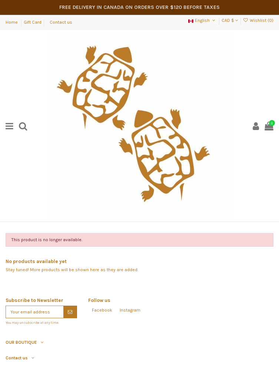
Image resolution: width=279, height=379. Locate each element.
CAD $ (230, 20)
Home (12, 22)
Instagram (130, 310)
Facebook (102, 310)
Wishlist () (258, 20)
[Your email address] (34, 312)
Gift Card (32, 22)
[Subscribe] (70, 312)
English (202, 20)
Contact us (61, 22)
